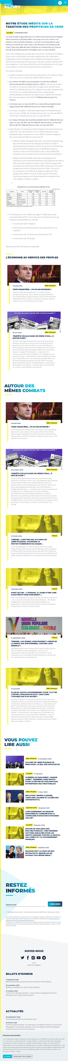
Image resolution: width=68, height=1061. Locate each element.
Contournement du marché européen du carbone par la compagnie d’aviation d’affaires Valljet (42, 815)
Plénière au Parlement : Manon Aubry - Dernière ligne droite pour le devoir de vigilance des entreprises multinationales (41, 780)
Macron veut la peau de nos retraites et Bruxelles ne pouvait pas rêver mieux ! (39, 853)
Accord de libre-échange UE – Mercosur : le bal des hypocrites (42, 763)
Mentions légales (34, 965)
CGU (34, 963)
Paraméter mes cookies (22, 1056)
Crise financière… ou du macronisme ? (32, 289)
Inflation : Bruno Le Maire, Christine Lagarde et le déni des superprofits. (42, 798)
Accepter (7, 1056)
